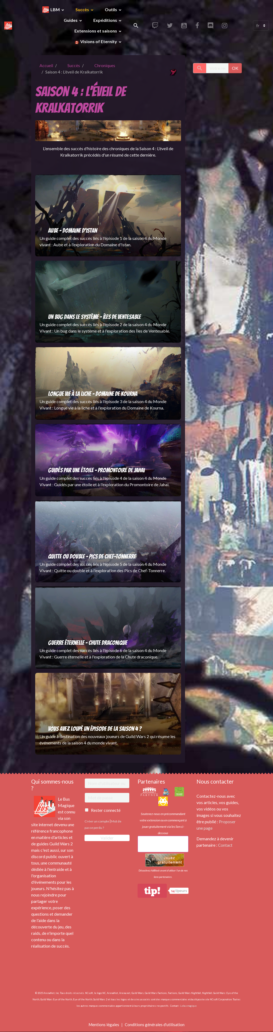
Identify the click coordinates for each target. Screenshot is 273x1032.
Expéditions (105, 20)
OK (235, 68)
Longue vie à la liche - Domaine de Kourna (92, 394)
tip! (152, 891)
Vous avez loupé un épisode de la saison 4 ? (95, 729)
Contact (225, 844)
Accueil (46, 65)
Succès (82, 9)
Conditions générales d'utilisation (155, 1024)
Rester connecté (106, 810)
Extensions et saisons (96, 30)
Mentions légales (103, 1024)
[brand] (8, 26)
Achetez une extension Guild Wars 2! (163, 844)
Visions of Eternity (98, 41)
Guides (71, 20)
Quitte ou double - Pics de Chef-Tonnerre (92, 556)
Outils (111, 9)
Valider (107, 837)
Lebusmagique (188, 1005)
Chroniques (104, 65)
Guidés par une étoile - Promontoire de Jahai (96, 470)
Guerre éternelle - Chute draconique (87, 643)
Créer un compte (97, 821)
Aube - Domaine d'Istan (72, 230)
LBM (55, 9)
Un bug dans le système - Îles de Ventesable (94, 317)
